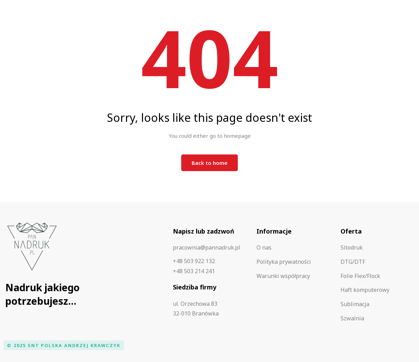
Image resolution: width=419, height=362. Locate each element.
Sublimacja (355, 304)
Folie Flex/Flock (360, 276)
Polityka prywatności (284, 262)
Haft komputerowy (365, 290)
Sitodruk (352, 247)
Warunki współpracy (283, 276)
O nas (264, 247)
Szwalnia (352, 318)
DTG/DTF (353, 262)
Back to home (209, 162)
